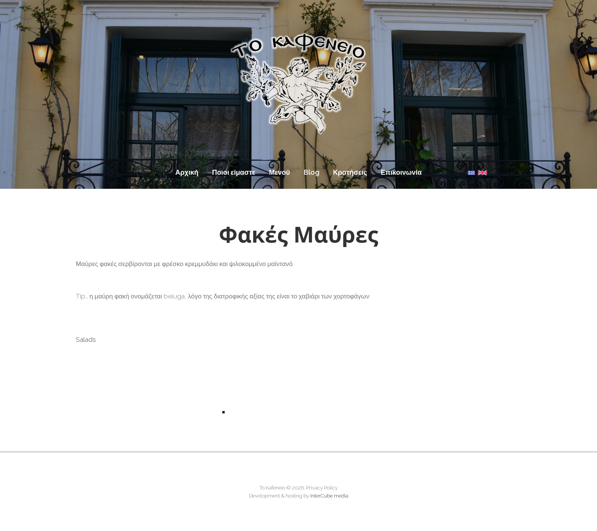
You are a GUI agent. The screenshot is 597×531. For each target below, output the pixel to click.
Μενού (279, 172)
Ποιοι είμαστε (233, 172)
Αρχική (186, 172)
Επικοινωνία (401, 172)
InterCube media (329, 496)
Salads (86, 339)
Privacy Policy (322, 488)
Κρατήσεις (350, 172)
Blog (311, 172)
